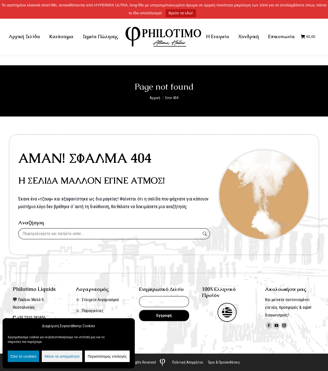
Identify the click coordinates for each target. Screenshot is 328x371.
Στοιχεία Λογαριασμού (100, 299)
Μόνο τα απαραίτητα (62, 356)
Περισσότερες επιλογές (107, 356)
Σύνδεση (300, 24)
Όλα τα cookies (23, 356)
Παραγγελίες (93, 310)
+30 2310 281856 (61, 24)
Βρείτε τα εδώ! (181, 13)
